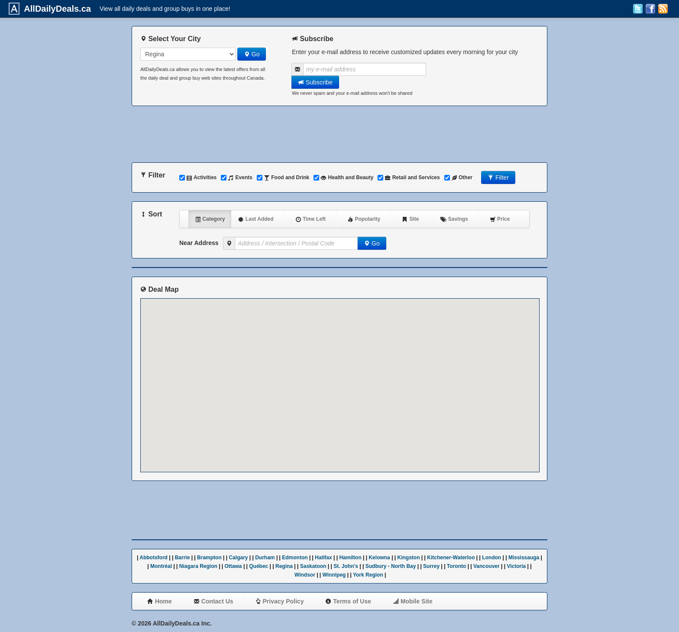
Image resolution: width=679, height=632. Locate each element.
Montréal (161, 566)
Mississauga (523, 558)
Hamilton (350, 558)
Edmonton (294, 558)
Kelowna (379, 558)
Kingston (409, 558)
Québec (258, 566)
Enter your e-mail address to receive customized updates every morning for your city (405, 51)
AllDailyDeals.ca (55, 8)
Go (252, 54)
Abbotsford (153, 558)
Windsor (304, 575)
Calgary (238, 558)
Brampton (209, 558)
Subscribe (315, 82)
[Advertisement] (339, 134)
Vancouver (486, 566)
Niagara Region (198, 566)
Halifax (323, 558)
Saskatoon (313, 566)
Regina (284, 566)
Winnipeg (334, 575)
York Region (368, 575)
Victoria (516, 566)
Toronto (456, 566)
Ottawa (233, 566)
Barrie (182, 558)
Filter (498, 177)
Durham (265, 558)
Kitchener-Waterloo (451, 558)
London (491, 558)
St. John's (345, 566)
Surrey (431, 566)
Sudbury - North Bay (390, 566)
